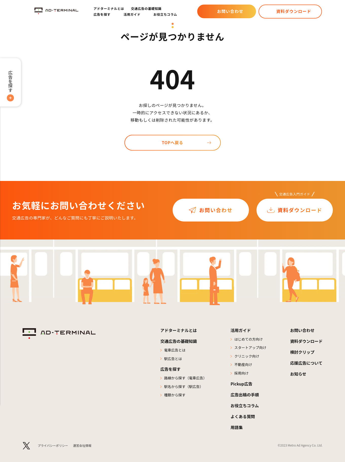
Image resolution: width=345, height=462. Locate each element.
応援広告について (306, 363)
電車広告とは (174, 350)
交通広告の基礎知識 (146, 8)
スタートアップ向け (250, 347)
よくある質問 (242, 416)
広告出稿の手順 (244, 395)
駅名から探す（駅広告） (183, 386)
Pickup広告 (241, 384)
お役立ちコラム (165, 14)
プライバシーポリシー (53, 445)
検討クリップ (302, 352)
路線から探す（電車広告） (185, 377)
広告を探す (10, 81)
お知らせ (298, 374)
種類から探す (174, 394)
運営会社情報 (82, 445)
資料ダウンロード (293, 11)
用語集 (236, 427)
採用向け (241, 373)
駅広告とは (173, 358)
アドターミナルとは (109, 8)
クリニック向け (246, 356)
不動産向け (243, 364)
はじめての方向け (248, 339)
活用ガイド (240, 330)
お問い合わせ (230, 11)
